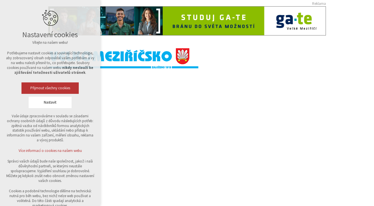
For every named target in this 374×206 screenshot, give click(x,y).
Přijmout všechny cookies (50, 88)
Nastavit (50, 102)
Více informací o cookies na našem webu (50, 150)
